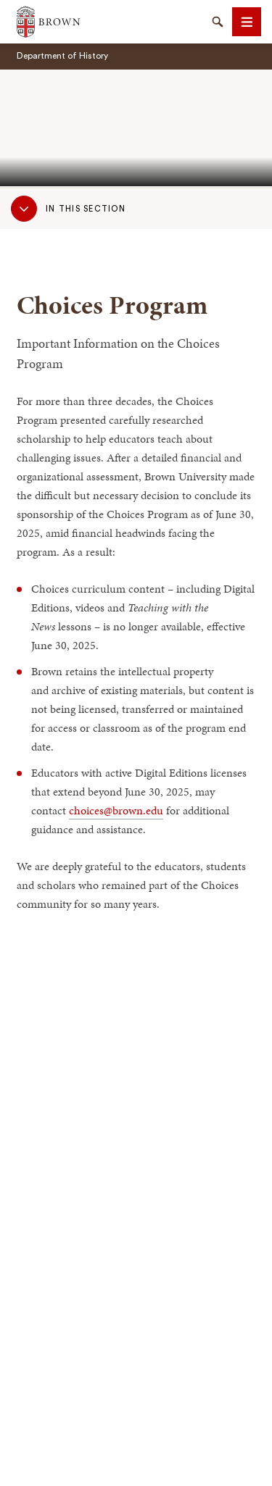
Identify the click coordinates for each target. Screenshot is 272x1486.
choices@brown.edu (116, 810)
